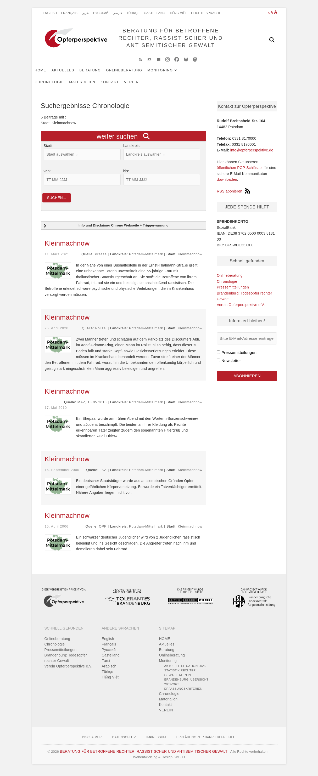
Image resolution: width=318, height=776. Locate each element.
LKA (103, 474)
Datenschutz (124, 741)
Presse (101, 258)
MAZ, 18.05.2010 (92, 407)
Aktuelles (71, 74)
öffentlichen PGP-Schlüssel (240, 171)
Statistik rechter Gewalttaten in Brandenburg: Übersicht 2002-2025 (186, 681)
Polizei (101, 333)
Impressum (156, 741)
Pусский (101, 13)
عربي (85, 13)
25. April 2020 (57, 333)
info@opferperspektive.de (252, 153)
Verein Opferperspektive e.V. (241, 308)
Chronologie (206, 74)
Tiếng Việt (178, 13)
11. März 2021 (57, 258)
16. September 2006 (62, 474)
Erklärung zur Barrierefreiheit (206, 741)
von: (47, 174)
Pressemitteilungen (233, 290)
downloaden (227, 183)
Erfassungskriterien (183, 693)
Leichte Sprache (206, 13)
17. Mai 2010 (56, 412)
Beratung (99, 74)
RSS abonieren (233, 194)
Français (69, 13)
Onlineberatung (133, 74)
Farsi (106, 665)
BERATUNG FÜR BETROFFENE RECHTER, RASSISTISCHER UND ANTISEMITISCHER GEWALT (169, 40)
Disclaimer (92, 741)
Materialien (239, 74)
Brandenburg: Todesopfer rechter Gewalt (65, 662)
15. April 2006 (57, 531)
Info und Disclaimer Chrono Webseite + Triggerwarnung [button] (106, 230)
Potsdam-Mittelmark (146, 258)
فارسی (117, 13)
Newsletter (231, 364)
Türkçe (133, 13)
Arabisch (109, 670)
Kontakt (52, 85)
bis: (126, 174)
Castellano (154, 13)
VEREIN (74, 85)
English (50, 13)
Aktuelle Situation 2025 (185, 670)
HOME (49, 74)
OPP (103, 531)
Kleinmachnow (67, 248)
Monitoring (168, 74)
